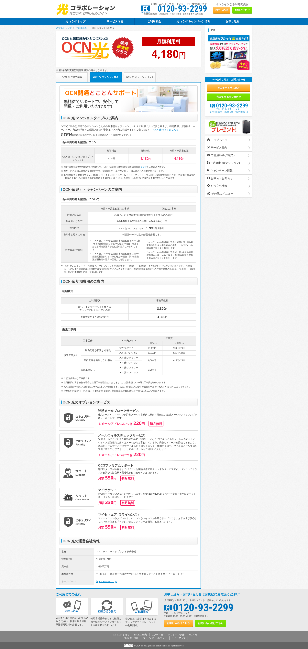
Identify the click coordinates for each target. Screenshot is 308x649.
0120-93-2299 (229, 108)
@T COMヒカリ (121, 634)
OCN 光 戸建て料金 (74, 77)
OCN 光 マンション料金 (113, 77)
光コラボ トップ (64, 28)
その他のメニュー (220, 196)
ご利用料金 (154, 21)
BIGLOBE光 (140, 634)
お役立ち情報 (217, 188)
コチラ (143, 167)
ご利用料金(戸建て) (221, 158)
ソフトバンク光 (176, 634)
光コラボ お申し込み (228, 89)
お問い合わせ (242, 9)
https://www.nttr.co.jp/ (106, 581)
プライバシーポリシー (155, 638)
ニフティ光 (157, 634)
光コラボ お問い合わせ (229, 99)
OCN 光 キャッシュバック (152, 77)
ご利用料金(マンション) (223, 165)
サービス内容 (115, 21)
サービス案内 (217, 150)
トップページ (217, 142)
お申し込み (221, 9)
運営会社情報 (131, 638)
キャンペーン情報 (220, 173)
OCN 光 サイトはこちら (165, 129)
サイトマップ (178, 638)
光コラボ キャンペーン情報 (193, 21)
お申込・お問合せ (220, 180)
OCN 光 (193, 634)
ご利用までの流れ (68, 594)
